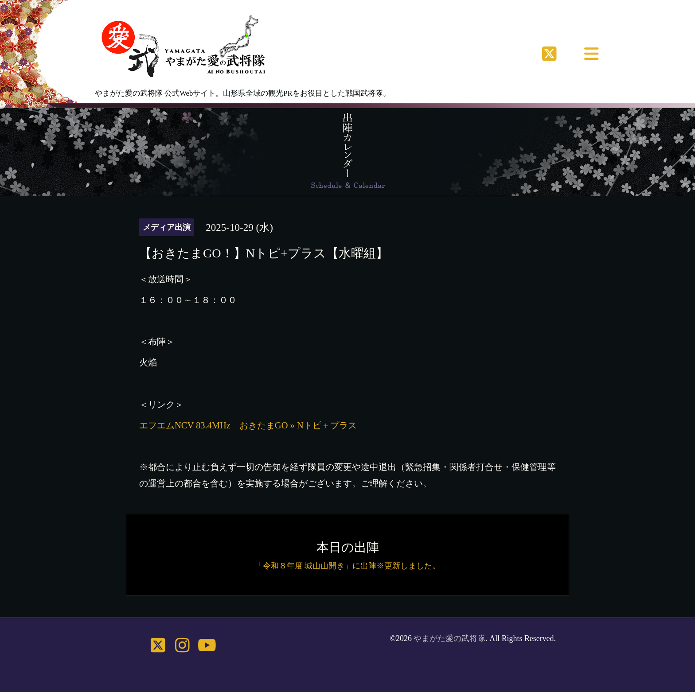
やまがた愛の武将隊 (449, 638)
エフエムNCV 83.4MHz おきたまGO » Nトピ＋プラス (248, 425)
